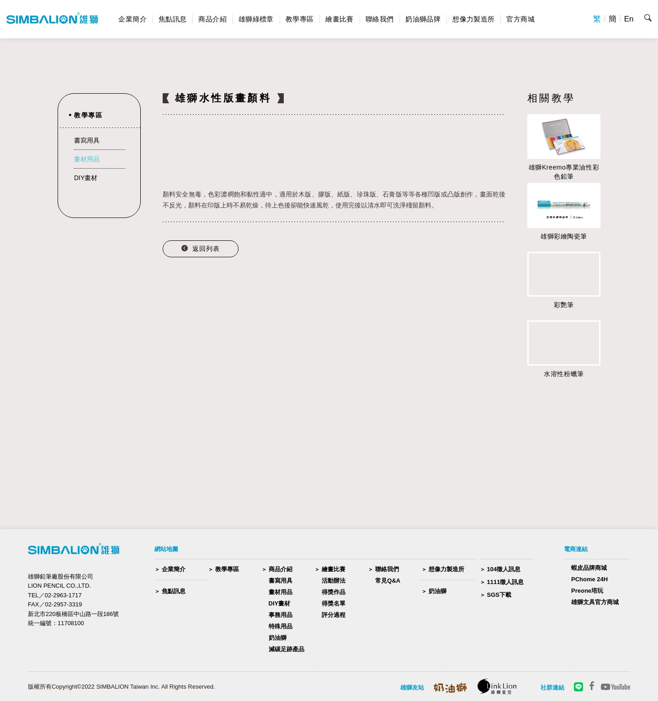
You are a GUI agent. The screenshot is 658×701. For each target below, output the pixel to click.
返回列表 (206, 248)
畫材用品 (87, 159)
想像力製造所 (473, 19)
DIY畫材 (85, 178)
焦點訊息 (173, 19)
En (629, 19)
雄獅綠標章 (256, 19)
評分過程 (333, 615)
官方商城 (520, 19)
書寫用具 (87, 140)
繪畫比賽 (339, 19)
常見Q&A (387, 581)
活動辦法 (333, 581)
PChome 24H (589, 579)
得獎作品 (333, 592)
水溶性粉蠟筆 (564, 373)
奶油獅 (278, 638)
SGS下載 (499, 595)
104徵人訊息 (504, 569)
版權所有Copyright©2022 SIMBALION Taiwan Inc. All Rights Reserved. (121, 686)
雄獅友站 (412, 687)
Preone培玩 (587, 591)
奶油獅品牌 (422, 19)
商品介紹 (212, 19)
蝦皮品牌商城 (589, 568)
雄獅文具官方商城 (595, 602)
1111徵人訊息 (505, 582)
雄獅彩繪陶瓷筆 (564, 236)
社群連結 (552, 687)
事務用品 (280, 615)
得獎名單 (333, 603)
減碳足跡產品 (286, 649)
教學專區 (300, 19)
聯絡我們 (380, 19)
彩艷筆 (564, 304)
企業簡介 (132, 19)
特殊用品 (280, 626)
